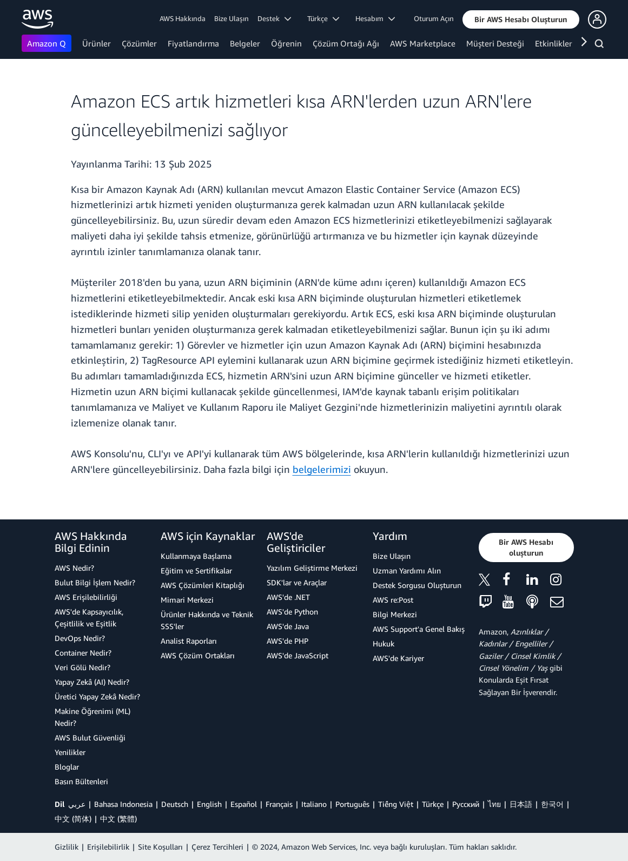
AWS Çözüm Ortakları (198, 655)
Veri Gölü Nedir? (82, 667)
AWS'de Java (288, 626)
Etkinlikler (553, 43)
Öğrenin (286, 43)
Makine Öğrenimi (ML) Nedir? (92, 716)
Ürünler (96, 43)
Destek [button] (274, 18)
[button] (520, 19)
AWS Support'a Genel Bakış (419, 628)
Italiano (314, 804)
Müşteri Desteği (495, 43)
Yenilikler (70, 752)
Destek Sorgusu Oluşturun (417, 585)
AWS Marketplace (422, 43)
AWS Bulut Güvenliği (90, 737)
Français (279, 804)
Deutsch (174, 804)
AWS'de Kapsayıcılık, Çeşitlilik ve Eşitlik (89, 617)
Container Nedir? (83, 652)
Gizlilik (66, 846)
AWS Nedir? (74, 567)
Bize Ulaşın (231, 18)
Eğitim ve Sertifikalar (196, 570)
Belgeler (245, 43)
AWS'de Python (292, 611)
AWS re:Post (393, 599)
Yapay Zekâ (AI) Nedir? (92, 681)
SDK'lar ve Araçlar (297, 582)
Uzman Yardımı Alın (407, 570)
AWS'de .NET (288, 597)
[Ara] (600, 45)
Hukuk (383, 643)
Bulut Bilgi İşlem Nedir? (95, 582)
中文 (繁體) (118, 818)
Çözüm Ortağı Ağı (346, 43)
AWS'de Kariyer (398, 658)
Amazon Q (46, 43)
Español (243, 804)
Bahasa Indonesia (123, 804)
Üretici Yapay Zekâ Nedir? (97, 696)
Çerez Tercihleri (217, 846)
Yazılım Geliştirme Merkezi (312, 567)
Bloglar (67, 766)
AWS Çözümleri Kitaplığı (202, 585)
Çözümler (139, 43)
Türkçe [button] (323, 18)
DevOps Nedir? (80, 638)
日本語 (521, 804)
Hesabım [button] (375, 18)
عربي (76, 804)
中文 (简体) (73, 818)
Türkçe (433, 804)
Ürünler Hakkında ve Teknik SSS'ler (207, 620)
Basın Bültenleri (81, 781)
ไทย (494, 804)
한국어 (552, 804)
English (209, 804)
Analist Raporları (189, 640)
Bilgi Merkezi (395, 614)
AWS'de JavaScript (297, 655)
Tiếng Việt (395, 804)
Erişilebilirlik (108, 846)
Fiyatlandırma (193, 43)
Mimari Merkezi (187, 599)
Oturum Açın (434, 18)
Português (352, 804)
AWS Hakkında (183, 18)
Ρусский (465, 804)
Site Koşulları (160, 846)
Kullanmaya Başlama (196, 555)
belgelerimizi (322, 469)
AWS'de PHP (287, 640)
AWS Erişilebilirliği (86, 597)
